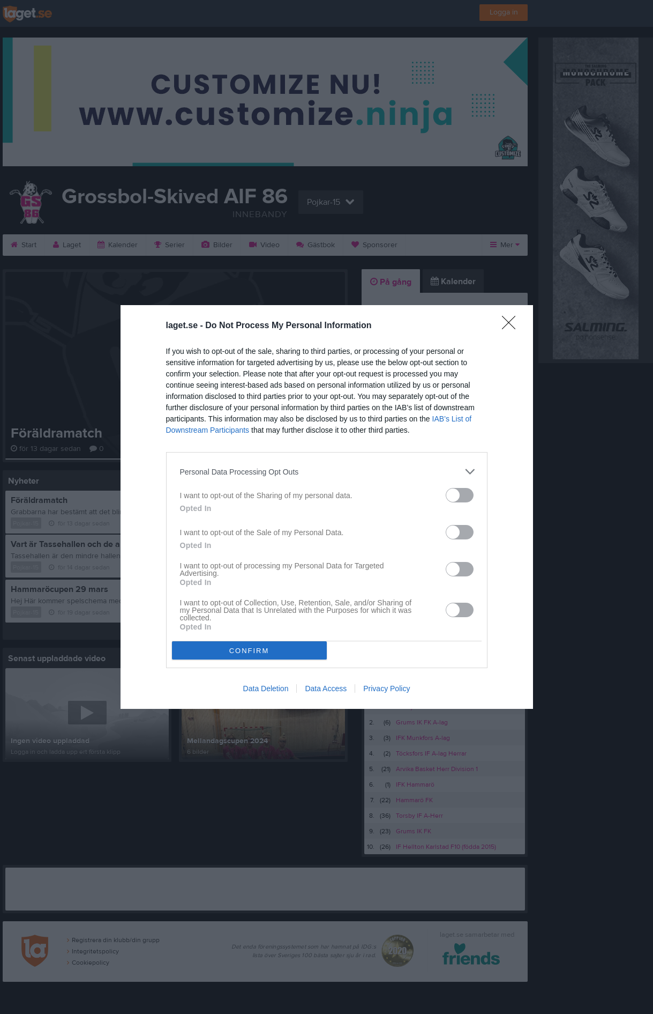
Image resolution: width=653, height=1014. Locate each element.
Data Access (326, 688)
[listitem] (327, 471)
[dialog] (327, 507)
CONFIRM (249, 651)
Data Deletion (266, 688)
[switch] (460, 495)
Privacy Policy (386, 688)
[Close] (512, 326)
